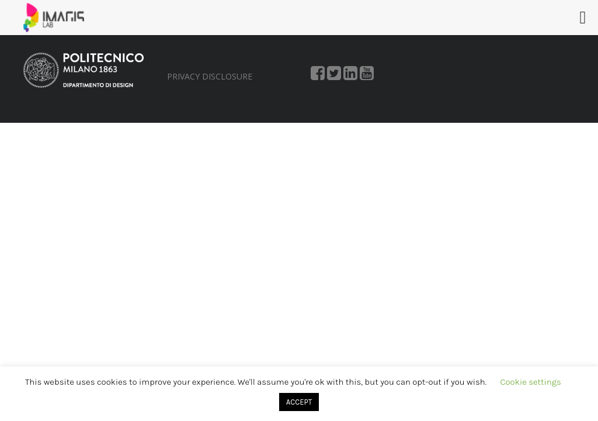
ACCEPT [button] (299, 402)
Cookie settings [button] (530, 382)
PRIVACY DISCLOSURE (209, 76)
